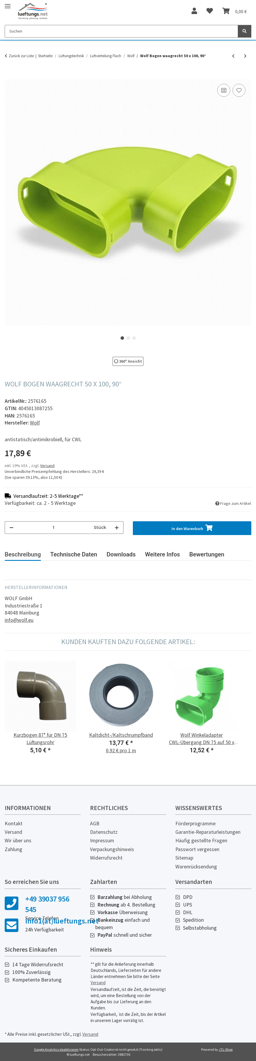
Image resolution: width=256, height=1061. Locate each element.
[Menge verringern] (11, 528)
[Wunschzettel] (210, 11)
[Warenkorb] (234, 11)
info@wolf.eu (19, 620)
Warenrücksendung (196, 866)
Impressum (102, 840)
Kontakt (14, 823)
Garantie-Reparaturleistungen (207, 832)
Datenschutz (104, 832)
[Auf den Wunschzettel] (239, 90)
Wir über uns (18, 840)
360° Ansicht (128, 361)
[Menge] (54, 528)
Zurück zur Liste (21, 55)
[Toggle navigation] (8, 3)
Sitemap (184, 858)
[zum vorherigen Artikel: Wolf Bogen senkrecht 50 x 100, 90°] (233, 56)
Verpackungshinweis (112, 849)
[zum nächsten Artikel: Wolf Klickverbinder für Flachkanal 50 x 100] (245, 56)
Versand (47, 465)
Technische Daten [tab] (73, 554)
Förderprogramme (195, 823)
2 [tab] (128, 338)
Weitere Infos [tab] (162, 554)
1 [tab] (122, 338)
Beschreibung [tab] (23, 554)
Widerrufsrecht (106, 858)
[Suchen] (121, 31)
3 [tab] (134, 338)
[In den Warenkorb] (9, 76)
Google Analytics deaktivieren (56, 1049)
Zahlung (13, 849)
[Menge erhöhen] (116, 528)
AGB (94, 823)
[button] (194, 11)
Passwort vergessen (197, 849)
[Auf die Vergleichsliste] (223, 90)
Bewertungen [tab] (206, 554)
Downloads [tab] (120, 554)
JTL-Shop (226, 1049)
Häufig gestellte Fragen (201, 840)
